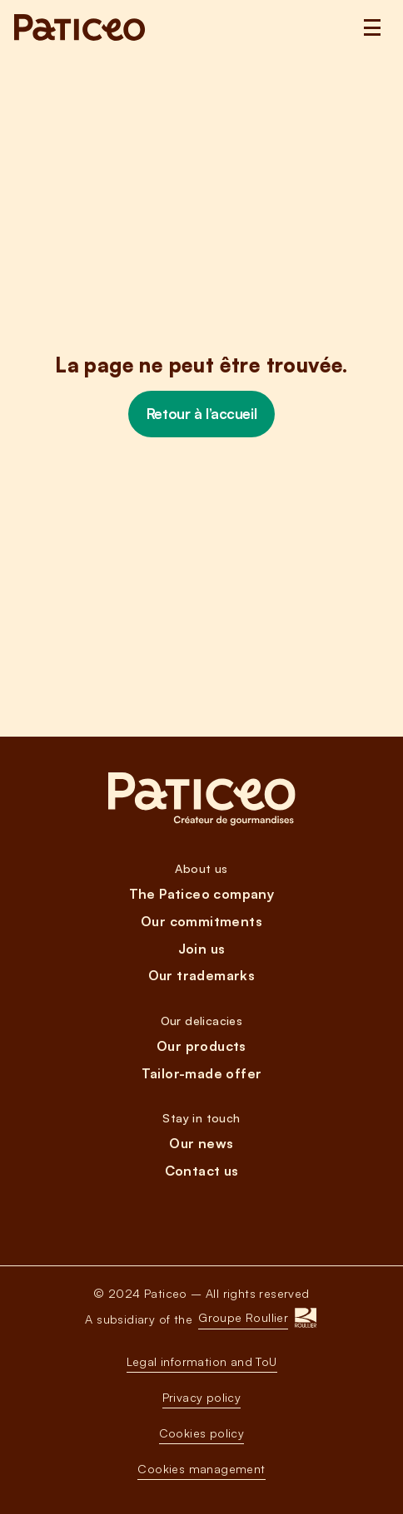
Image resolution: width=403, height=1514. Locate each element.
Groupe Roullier (243, 1317)
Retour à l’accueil (201, 413)
